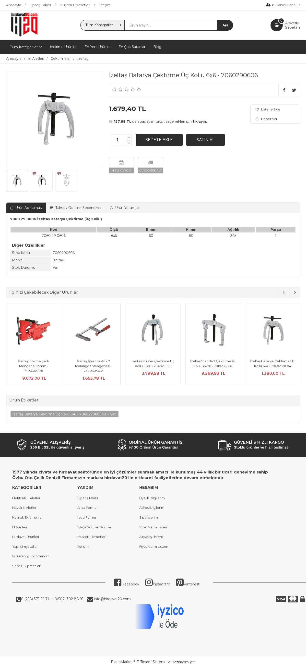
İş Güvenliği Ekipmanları (30, 556)
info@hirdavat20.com (112, 599)
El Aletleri (19, 527)
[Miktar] (117, 140)
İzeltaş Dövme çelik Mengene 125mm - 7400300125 (33, 366)
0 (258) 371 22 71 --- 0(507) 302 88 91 (52, 599)
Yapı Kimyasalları (25, 546)
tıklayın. (200, 121)
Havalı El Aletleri (24, 507)
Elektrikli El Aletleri (26, 498)
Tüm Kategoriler (24, 47)
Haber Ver (266, 119)
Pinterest (188, 584)
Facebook (126, 584)
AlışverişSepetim (292, 25)
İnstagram (157, 584)
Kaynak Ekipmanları (27, 517)
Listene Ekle (268, 109)
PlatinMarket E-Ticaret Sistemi (138, 662)
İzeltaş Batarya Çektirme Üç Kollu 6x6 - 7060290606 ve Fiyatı (64, 414)
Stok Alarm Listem (153, 527)
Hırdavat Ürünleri (25, 537)
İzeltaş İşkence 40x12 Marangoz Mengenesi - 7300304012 (93, 366)
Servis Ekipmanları (26, 566)
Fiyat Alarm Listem (153, 546)
